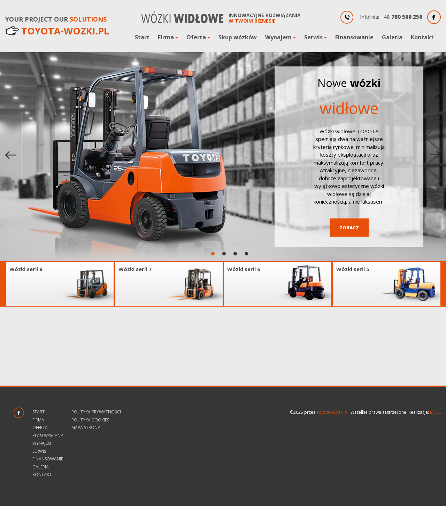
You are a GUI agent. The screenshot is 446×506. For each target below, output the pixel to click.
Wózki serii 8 (26, 269)
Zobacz (349, 227)
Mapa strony (85, 427)
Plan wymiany (47, 435)
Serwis (313, 37)
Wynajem (278, 37)
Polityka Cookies (90, 420)
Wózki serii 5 (352, 269)
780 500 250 (406, 16)
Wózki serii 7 (135, 269)
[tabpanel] (223, 156)
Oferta (196, 37)
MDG (435, 412)
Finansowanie (354, 37)
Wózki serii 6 (243, 269)
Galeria (392, 37)
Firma (166, 37)
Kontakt (422, 37)
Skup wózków (237, 37)
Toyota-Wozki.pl (332, 412)
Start (142, 37)
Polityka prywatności (96, 412)
